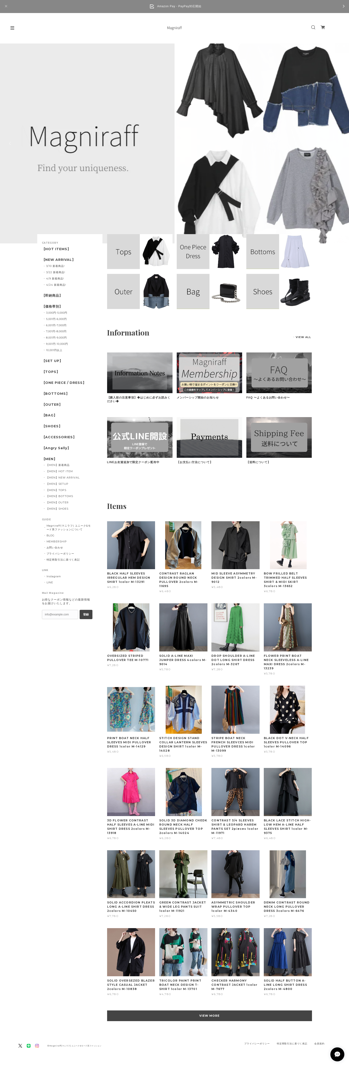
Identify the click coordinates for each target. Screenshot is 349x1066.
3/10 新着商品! (55, 266)
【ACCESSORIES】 (59, 437)
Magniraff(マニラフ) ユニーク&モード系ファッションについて (69, 527)
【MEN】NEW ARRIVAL (62, 477)
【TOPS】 (51, 372)
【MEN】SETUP (57, 483)
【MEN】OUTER (57, 502)
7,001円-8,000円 (56, 331)
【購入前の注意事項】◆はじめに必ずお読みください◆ (138, 399)
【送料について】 (258, 462)
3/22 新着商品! (55, 272)
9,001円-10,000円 (57, 343)
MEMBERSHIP (57, 541)
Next (338, 143)
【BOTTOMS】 (56, 394)
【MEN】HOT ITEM (59, 471)
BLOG (51, 535)
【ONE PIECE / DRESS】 (64, 383)
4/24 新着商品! (56, 284)
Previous (10, 143)
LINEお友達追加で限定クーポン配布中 (133, 462)
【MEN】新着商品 (58, 465)
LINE (50, 582)
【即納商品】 (52, 296)
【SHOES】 (52, 426)
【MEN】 (49, 459)
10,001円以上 (54, 350)
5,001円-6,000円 (56, 319)
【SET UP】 (52, 361)
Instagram (54, 576)
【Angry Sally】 (56, 448)
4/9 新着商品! (55, 278)
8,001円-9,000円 (56, 337)
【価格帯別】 (52, 307)
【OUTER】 (52, 405)
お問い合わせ (55, 547)
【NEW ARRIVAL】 (58, 260)
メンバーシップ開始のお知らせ (198, 397)
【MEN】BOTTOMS (59, 496)
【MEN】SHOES (57, 508)
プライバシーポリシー (61, 553)
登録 (86, 614)
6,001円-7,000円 (56, 325)
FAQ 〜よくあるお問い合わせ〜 (268, 397)
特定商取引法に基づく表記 (63, 559)
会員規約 (319, 1043)
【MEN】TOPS (56, 490)
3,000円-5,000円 (56, 312)
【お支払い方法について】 (195, 462)
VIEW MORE (209, 1015)
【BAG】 (49, 415)
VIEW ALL (303, 337)
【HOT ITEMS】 (56, 249)
